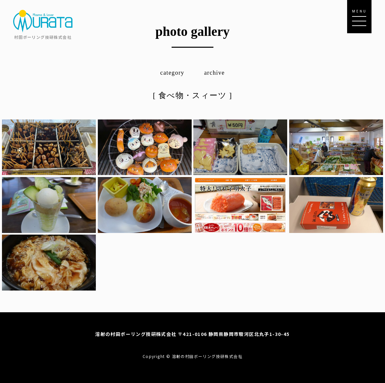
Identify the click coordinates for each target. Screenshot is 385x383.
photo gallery (192, 31)
